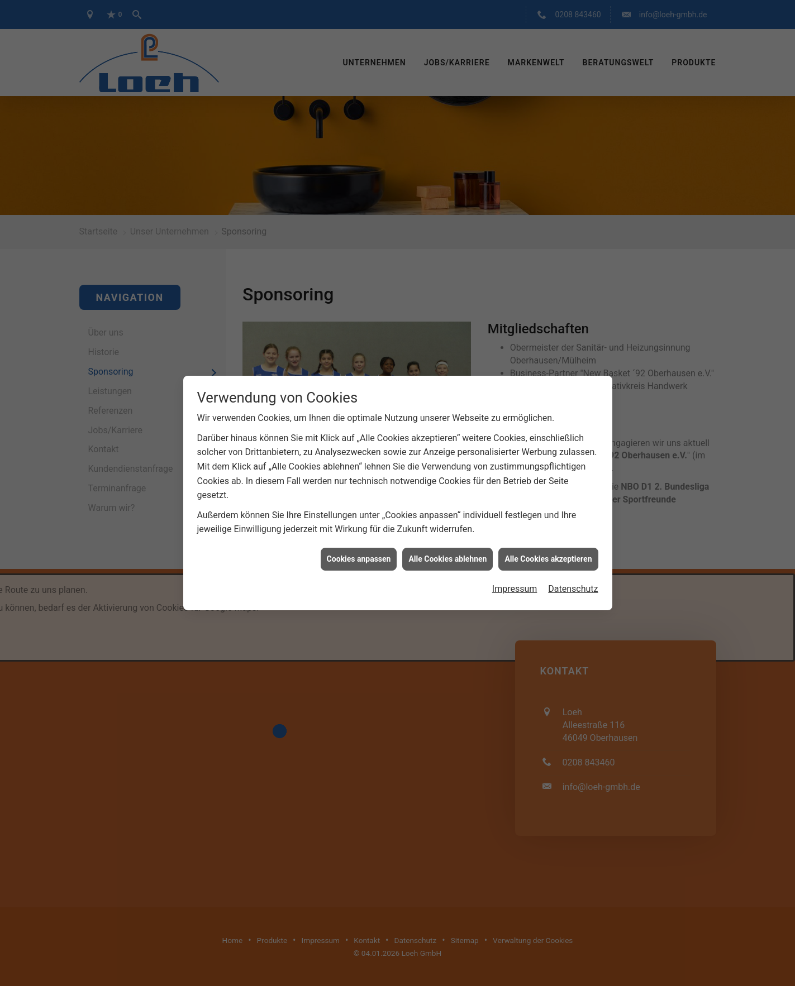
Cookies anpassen (359, 547)
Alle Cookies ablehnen (447, 547)
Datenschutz (573, 577)
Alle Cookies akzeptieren (548, 547)
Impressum (514, 577)
